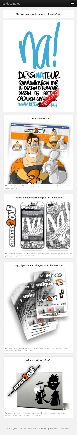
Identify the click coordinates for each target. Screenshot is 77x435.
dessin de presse (44, 254)
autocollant (33, 254)
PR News (65, 428)
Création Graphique (15, 186)
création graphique (31, 186)
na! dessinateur (11, 3)
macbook (21, 415)
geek (66, 348)
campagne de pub (45, 348)
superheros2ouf (11, 188)
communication (58, 348)
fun (16, 415)
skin (18, 256)
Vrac (24, 254)
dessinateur (43, 186)
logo (12, 350)
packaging (19, 350)
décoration (60, 413)
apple (27, 348)
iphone (13, 256)
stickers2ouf (65, 186)
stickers (24, 256)
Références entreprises (31, 413)
